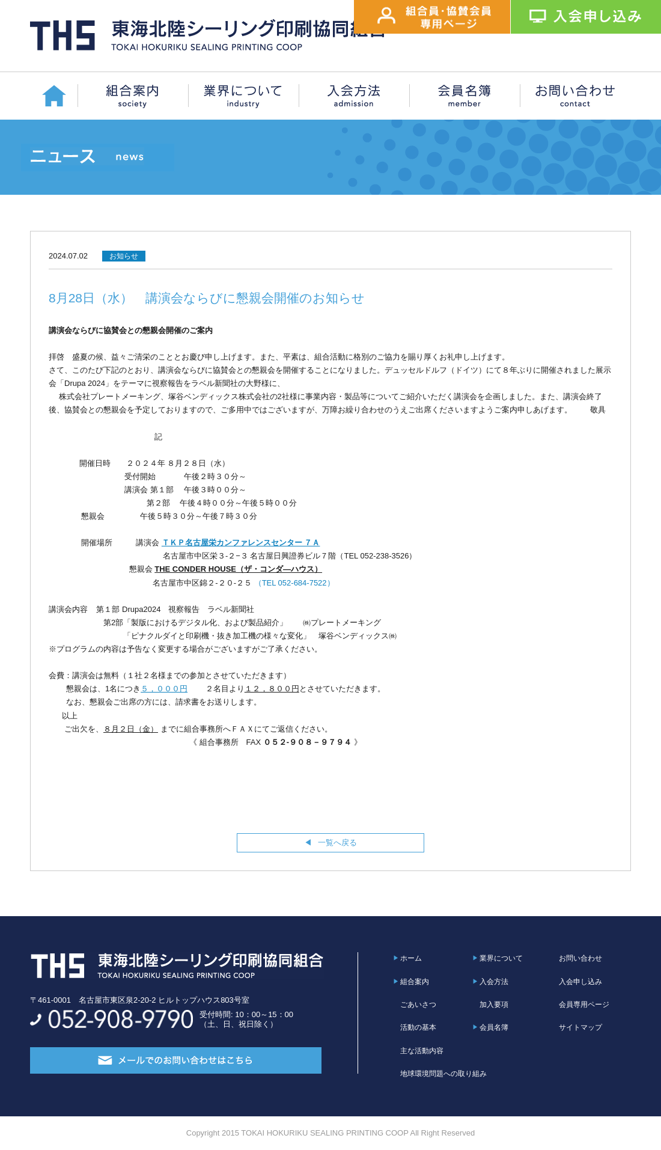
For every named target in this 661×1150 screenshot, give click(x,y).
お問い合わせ (580, 958)
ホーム (411, 958)
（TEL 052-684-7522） (293, 582)
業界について (501, 958)
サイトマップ (580, 1027)
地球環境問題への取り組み (443, 1073)
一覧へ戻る (337, 842)
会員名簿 (494, 1027)
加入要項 (494, 1004)
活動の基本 (418, 1027)
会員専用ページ (584, 1004)
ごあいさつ (418, 1004)
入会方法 (494, 981)
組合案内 (414, 981)
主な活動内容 (421, 1051)
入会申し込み (580, 981)
